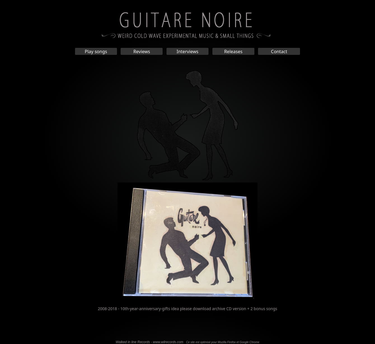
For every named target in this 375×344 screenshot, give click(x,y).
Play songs (96, 51)
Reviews (141, 51)
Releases (233, 51)
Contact (279, 51)
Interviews (187, 51)
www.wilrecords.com (168, 342)
